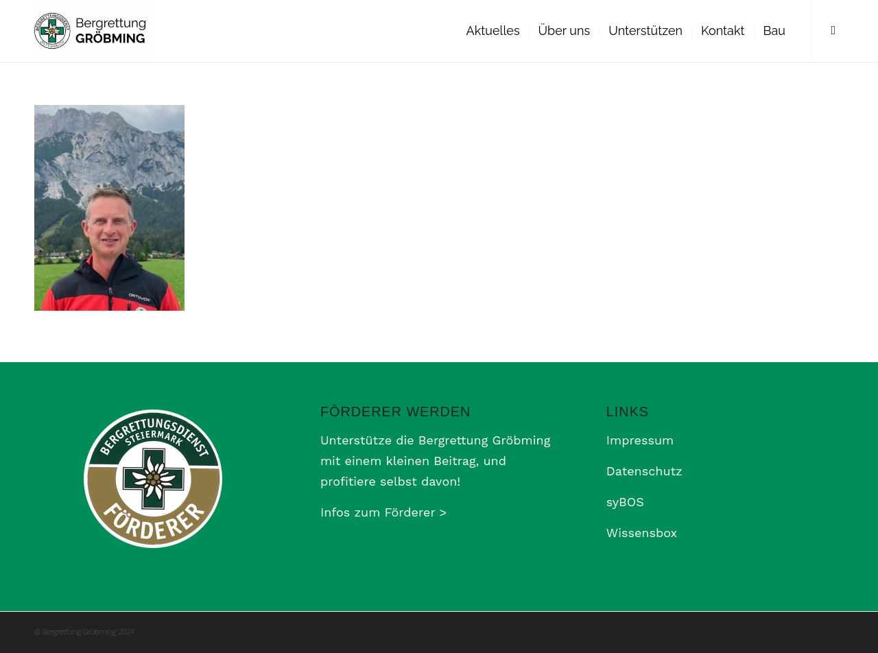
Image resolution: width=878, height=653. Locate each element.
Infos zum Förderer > (383, 512)
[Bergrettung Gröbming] (94, 31)
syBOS (625, 502)
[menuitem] (493, 31)
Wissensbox (641, 532)
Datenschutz (644, 471)
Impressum (640, 440)
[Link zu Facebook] (833, 30)
